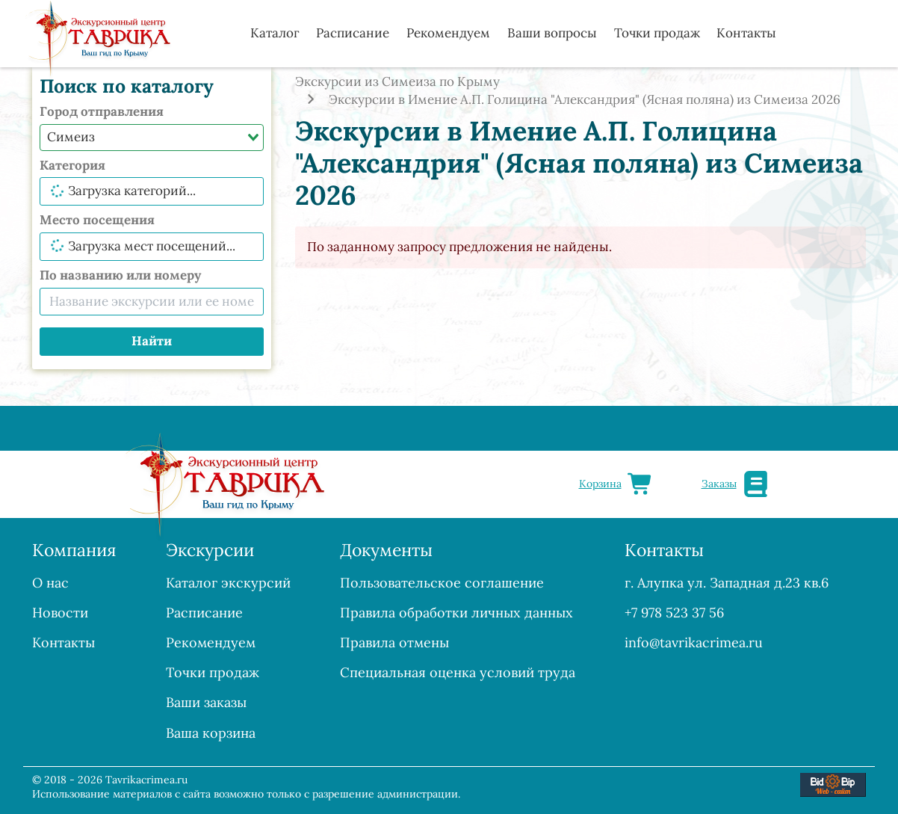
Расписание (352, 33)
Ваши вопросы (552, 33)
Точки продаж (657, 33)
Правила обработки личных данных (456, 612)
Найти (151, 341)
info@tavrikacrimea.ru (694, 642)
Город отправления (102, 111)
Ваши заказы (206, 702)
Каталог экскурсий (228, 582)
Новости (60, 612)
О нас (50, 582)
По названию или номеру (120, 275)
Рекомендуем (448, 33)
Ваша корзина (211, 732)
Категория (72, 165)
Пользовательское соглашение (442, 582)
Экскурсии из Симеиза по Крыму (397, 81)
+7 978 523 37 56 (674, 612)
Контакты (746, 33)
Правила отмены (394, 642)
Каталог (274, 33)
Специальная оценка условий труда (457, 672)
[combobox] (152, 137)
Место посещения (97, 220)
